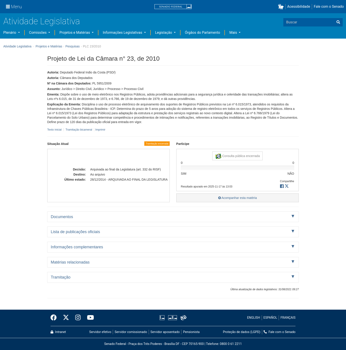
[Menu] (14, 6)
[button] (281, 7)
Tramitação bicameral (79, 129)
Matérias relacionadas (70, 262)
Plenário (10, 32)
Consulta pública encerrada (237, 156)
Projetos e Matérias (75, 32)
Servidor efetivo (100, 332)
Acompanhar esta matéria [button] (237, 198)
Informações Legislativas (123, 32)
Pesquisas (72, 46)
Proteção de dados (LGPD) (241, 332)
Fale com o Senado (329, 6)
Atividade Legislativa (41, 21)
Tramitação (60, 277)
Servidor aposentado (165, 332)
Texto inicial (54, 129)
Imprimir (100, 129)
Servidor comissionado (131, 332)
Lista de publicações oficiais (75, 232)
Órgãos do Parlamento (202, 32)
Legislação (164, 32)
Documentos (62, 217)
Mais (233, 32)
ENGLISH (253, 318)
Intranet (58, 332)
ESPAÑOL (270, 318)
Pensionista (191, 332)
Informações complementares (77, 247)
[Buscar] (338, 22)
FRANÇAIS (287, 318)
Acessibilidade (298, 6)
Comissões (38, 32)
